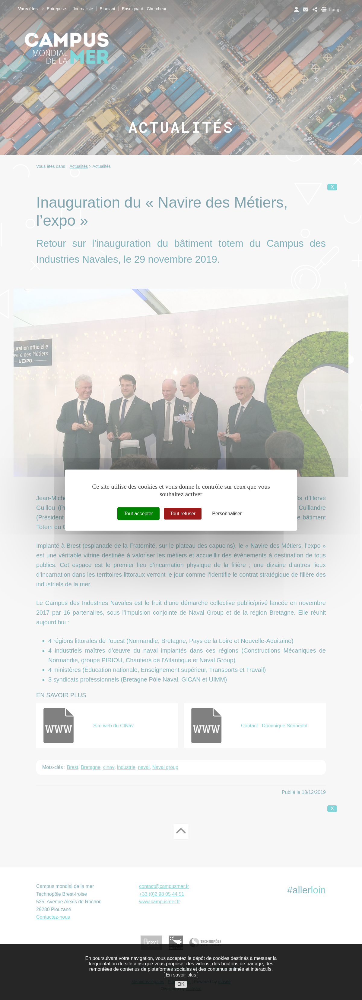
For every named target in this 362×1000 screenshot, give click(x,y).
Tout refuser (182, 513)
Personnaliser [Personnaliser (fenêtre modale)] (227, 513)
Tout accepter (138, 513)
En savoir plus (181, 976)
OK (180, 985)
